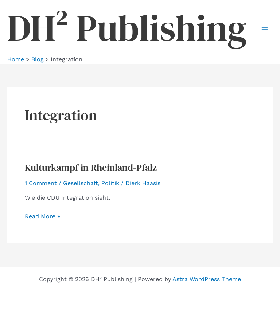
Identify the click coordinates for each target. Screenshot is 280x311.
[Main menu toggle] (265, 28)
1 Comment (41, 183)
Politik (110, 183)
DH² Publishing (127, 28)
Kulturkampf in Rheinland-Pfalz (91, 167)
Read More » (42, 216)
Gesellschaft (80, 183)
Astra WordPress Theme (206, 279)
